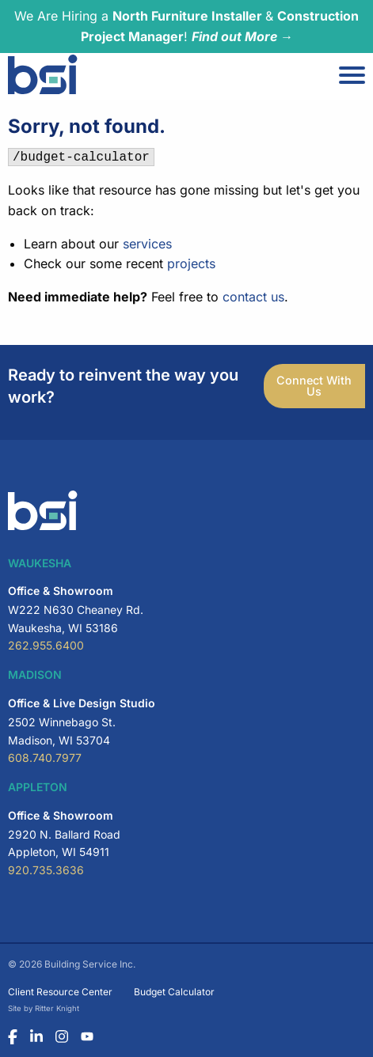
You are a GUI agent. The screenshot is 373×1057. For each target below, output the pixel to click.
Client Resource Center (60, 992)
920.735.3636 (46, 870)
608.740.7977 (45, 757)
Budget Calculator (174, 992)
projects (191, 263)
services (147, 244)
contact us (253, 297)
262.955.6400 (46, 645)
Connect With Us (314, 385)
